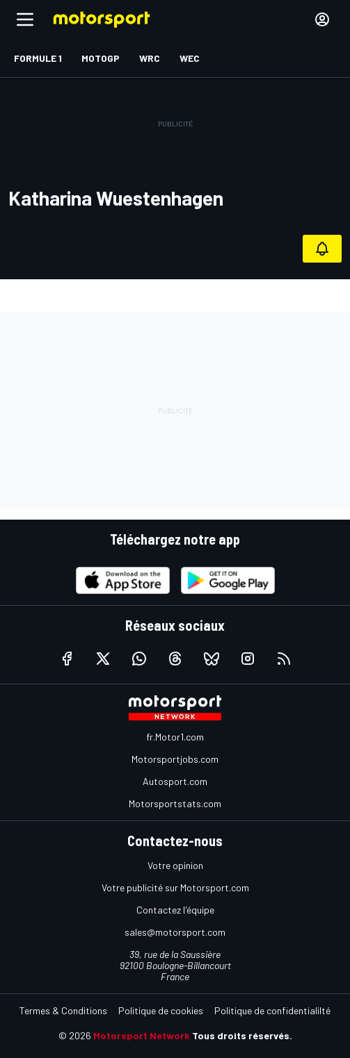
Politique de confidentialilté (272, 1010)
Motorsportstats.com (175, 803)
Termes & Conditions (63, 1010)
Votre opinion (175, 865)
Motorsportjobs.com (175, 759)
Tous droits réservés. (242, 1035)
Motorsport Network (141, 1035)
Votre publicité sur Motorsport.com (175, 887)
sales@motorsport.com (175, 932)
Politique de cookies (160, 1010)
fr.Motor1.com (175, 737)
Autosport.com (175, 781)
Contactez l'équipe (175, 910)
